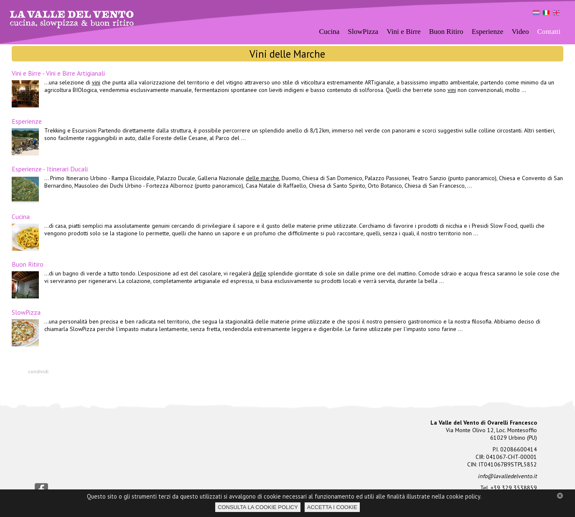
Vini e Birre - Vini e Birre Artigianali (58, 73)
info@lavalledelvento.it (507, 476)
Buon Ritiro (446, 32)
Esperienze (27, 121)
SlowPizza (363, 32)
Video (520, 32)
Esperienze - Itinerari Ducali (50, 169)
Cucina (21, 216)
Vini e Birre (403, 32)
